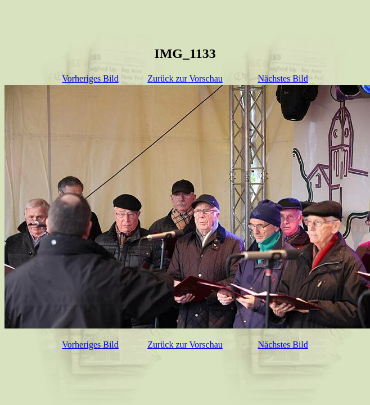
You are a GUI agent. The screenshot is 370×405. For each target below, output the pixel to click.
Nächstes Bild (283, 78)
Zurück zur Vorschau (185, 78)
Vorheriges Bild (90, 78)
